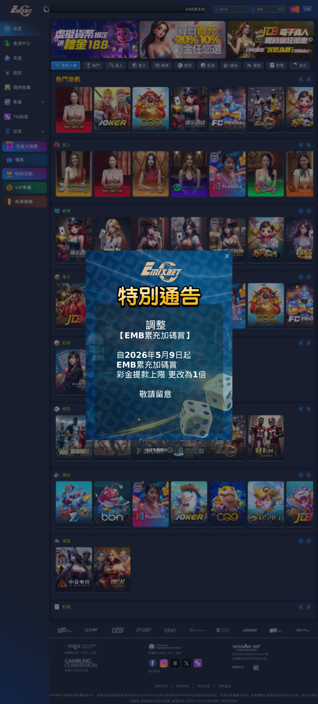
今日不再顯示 (157, 450)
